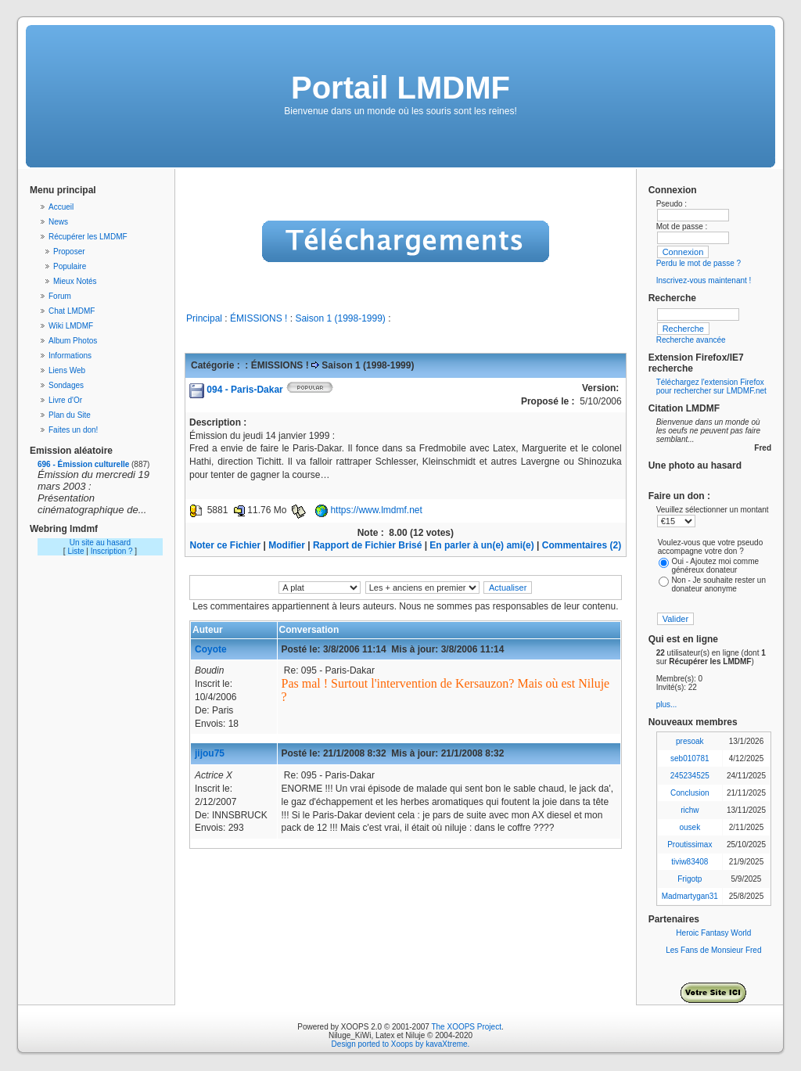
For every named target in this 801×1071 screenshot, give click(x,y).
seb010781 (689, 758)
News (58, 221)
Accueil (61, 207)
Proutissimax (689, 844)
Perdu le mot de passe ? (698, 263)
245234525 (689, 775)
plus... (666, 704)
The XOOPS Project (466, 1026)
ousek (689, 827)
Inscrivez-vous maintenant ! (704, 280)
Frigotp (689, 879)
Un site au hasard (100, 542)
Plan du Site (69, 415)
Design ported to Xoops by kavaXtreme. (401, 1044)
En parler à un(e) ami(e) (481, 545)
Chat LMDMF (71, 311)
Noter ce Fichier (225, 545)
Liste (75, 551)
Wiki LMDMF (70, 326)
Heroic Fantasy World (713, 933)
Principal (204, 318)
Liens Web (66, 370)
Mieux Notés (75, 281)
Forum (59, 296)
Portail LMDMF (400, 87)
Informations (70, 355)
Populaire (69, 266)
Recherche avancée (691, 340)
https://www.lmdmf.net (376, 510)
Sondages (66, 385)
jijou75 (209, 753)
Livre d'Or (65, 400)
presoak (690, 741)
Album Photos (72, 340)
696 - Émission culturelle (83, 464)
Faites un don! (73, 430)
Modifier (286, 545)
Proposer (69, 251)
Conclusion (689, 793)
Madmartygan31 (690, 896)
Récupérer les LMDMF (88, 236)
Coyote (211, 649)
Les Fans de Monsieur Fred (713, 950)
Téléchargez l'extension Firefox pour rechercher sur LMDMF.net (711, 386)
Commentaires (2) (581, 545)
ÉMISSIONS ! (258, 318)
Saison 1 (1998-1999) (340, 318)
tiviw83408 (689, 861)
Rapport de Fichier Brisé (367, 545)
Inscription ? (112, 551)
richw (690, 810)
